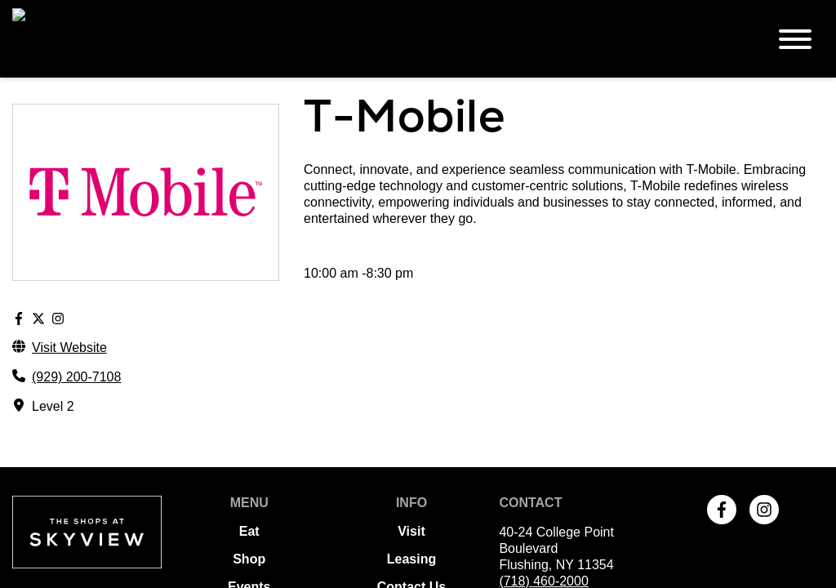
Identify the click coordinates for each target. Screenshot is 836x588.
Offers (249, 537)
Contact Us (411, 509)
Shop (249, 481)
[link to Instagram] (764, 432)
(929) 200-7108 (76, 299)
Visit (411, 454)
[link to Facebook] (721, 432)
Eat (249, 454)
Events (249, 509)
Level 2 (53, 329)
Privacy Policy (411, 565)
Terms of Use (411, 537)
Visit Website (69, 270)
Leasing (411, 481)
